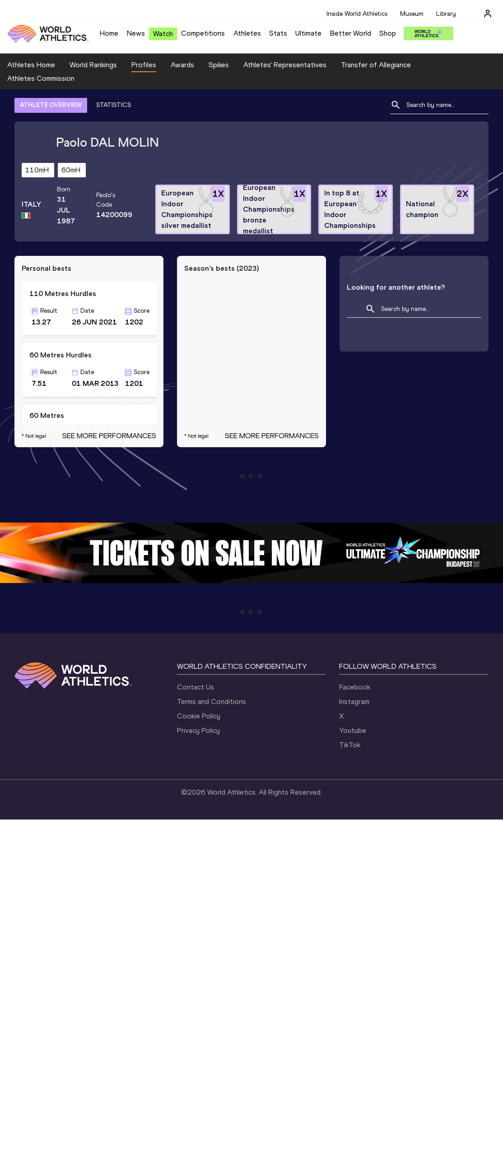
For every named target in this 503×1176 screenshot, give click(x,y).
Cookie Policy (198, 716)
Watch (163, 33)
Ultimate (308, 33)
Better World (350, 33)
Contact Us (195, 687)
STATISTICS (113, 105)
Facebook (354, 687)
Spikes (219, 64)
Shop (387, 33)
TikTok (349, 745)
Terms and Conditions (211, 701)
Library (446, 14)
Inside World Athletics (356, 14)
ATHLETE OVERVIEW (51, 105)
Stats (278, 33)
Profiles (143, 64)
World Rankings (93, 64)
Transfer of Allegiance (376, 64)
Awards (182, 64)
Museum (412, 14)
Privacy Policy (198, 730)
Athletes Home (31, 64)
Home (109, 33)
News (136, 33)
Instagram (354, 701)
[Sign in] (488, 13)
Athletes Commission (41, 78)
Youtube (352, 730)
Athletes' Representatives (284, 64)
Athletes (247, 33)
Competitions (203, 33)
